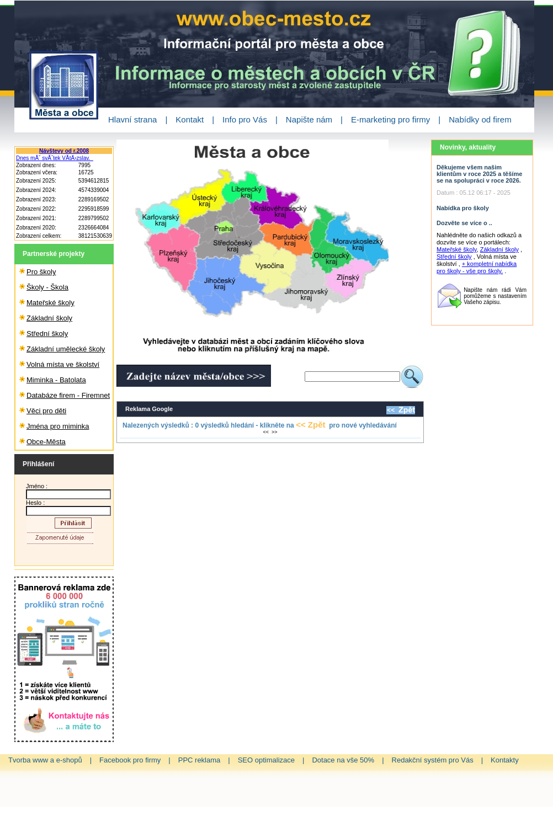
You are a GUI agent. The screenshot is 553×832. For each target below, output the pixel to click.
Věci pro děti (46, 411)
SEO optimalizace (266, 760)
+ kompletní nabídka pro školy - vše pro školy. (477, 267)
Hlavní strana (132, 119)
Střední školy (47, 333)
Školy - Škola (47, 287)
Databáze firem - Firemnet (68, 395)
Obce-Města (46, 442)
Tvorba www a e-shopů (45, 760)
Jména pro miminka (57, 426)
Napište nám (309, 119)
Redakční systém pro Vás (433, 760)
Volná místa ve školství (62, 364)
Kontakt (190, 119)
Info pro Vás (244, 119)
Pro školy (41, 272)
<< (266, 432)
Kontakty (505, 760)
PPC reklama (199, 760)
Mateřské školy (50, 302)
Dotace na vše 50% (343, 760)
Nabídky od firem (480, 119)
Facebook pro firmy (130, 760)
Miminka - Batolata (56, 380)
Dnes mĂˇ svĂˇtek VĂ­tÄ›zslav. (54, 158)
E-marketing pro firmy (390, 119)
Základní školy (49, 318)
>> (275, 432)
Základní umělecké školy (65, 349)
